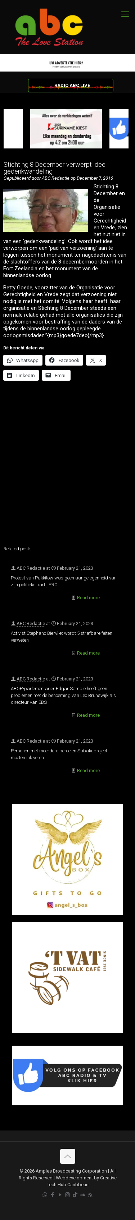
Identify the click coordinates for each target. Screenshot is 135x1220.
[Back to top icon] (67, 1156)
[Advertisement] (67, 468)
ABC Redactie (31, 568)
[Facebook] (67, 1103)
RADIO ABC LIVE (72, 85)
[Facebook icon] (52, 1195)
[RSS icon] (90, 1195)
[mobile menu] (125, 14)
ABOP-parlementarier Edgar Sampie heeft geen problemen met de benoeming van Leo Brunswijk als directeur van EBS (63, 695)
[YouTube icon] (60, 1195)
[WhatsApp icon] (45, 1195)
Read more (88, 597)
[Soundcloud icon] (82, 1195)
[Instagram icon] (67, 1195)
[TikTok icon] (75, 1195)
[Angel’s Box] (67, 913)
